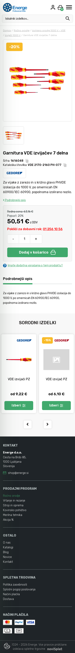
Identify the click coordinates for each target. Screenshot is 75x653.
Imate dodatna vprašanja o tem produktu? (33, 265)
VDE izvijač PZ (56, 379)
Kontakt (8, 562)
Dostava (8, 599)
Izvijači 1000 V (13, 35)
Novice (7, 557)
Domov (7, 30)
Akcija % (8, 520)
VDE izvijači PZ (19, 379)
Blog (6, 552)
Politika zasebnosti (15, 584)
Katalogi (8, 547)
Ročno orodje (21, 30)
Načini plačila (11, 594)
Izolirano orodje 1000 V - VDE (48, 30)
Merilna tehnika (12, 515)
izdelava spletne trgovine (29, 649)
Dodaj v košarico (37, 252)
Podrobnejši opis (14, 200)
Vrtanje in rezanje (14, 500)
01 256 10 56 (53, 229)
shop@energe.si (18, 473)
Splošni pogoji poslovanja (19, 589)
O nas (7, 542)
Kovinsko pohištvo (14, 510)
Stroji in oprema (13, 505)
